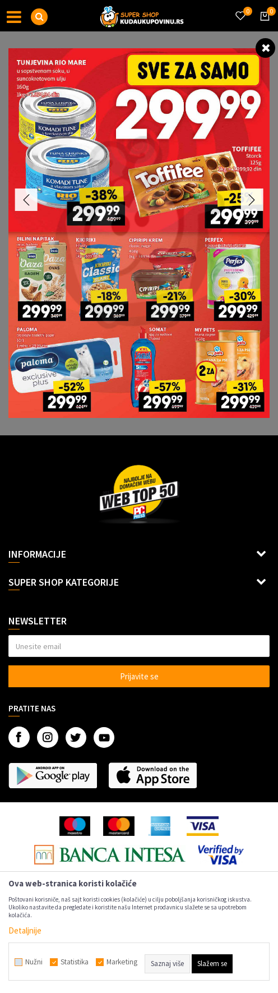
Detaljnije (24, 930)
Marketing (121, 962)
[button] (39, 16)
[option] (139, 233)
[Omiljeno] (240, 9)
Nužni (34, 962)
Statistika (75, 962)
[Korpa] (263, 26)
